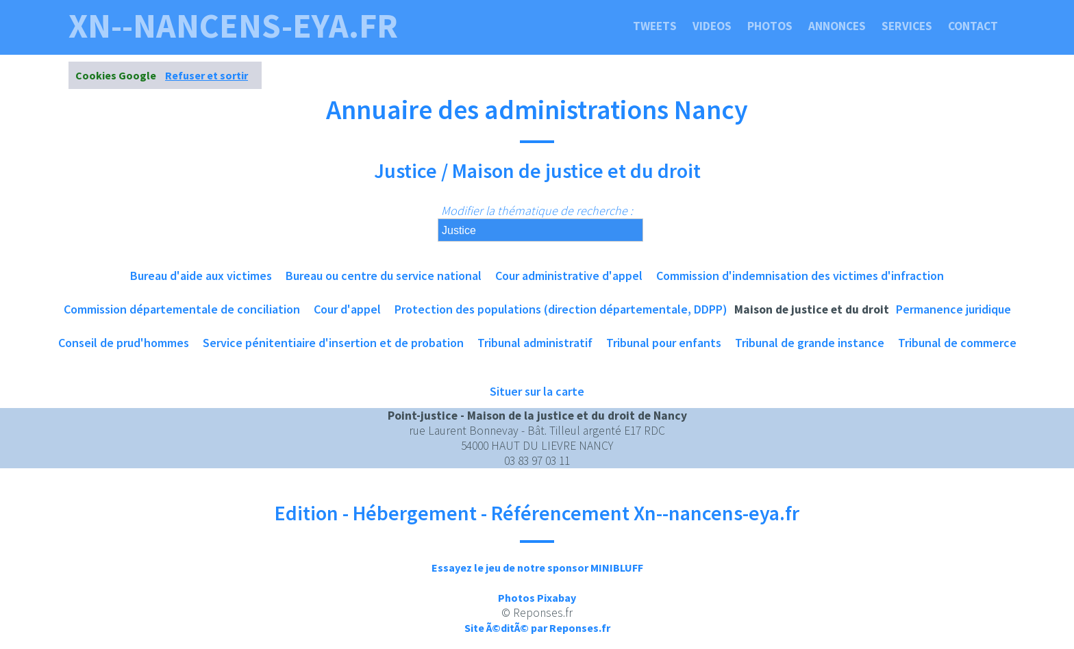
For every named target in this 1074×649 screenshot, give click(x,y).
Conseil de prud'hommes (123, 343)
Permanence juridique (953, 309)
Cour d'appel (347, 309)
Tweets (655, 26)
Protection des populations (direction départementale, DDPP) (561, 309)
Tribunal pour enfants (663, 343)
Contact (973, 26)
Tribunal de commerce (957, 343)
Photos (769, 26)
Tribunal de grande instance (809, 343)
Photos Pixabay (537, 598)
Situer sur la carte (537, 391)
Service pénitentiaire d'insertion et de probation (333, 343)
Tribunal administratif (534, 343)
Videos (712, 26)
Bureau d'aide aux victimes (201, 275)
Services (907, 26)
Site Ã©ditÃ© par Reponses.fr (537, 628)
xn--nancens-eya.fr (233, 26)
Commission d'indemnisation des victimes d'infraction (800, 275)
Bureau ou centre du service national (384, 275)
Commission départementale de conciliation (182, 309)
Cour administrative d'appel (568, 275)
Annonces (837, 26)
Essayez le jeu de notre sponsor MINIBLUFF (537, 567)
